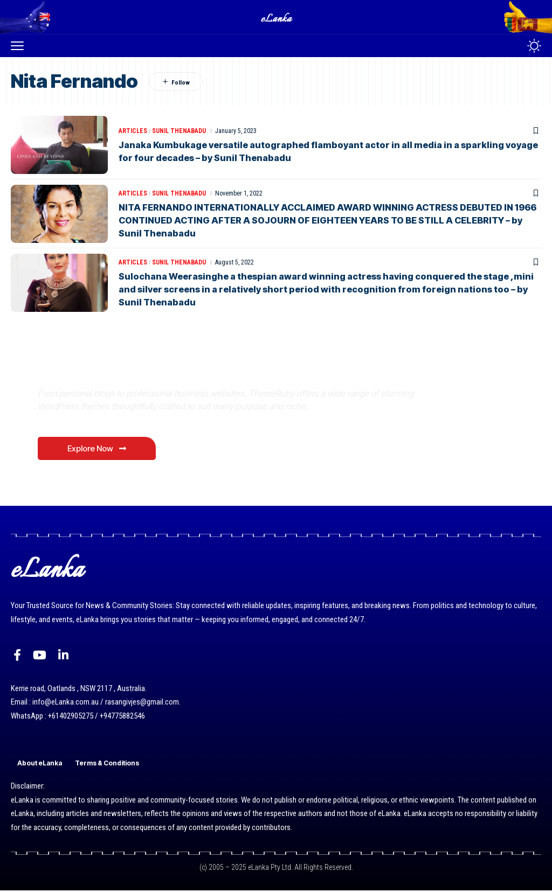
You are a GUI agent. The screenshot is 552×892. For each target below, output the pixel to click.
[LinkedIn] (63, 657)
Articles (133, 131)
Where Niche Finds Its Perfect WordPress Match (188, 368)
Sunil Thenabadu (179, 131)
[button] (20, 45)
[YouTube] (39, 657)
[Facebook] (17, 657)
